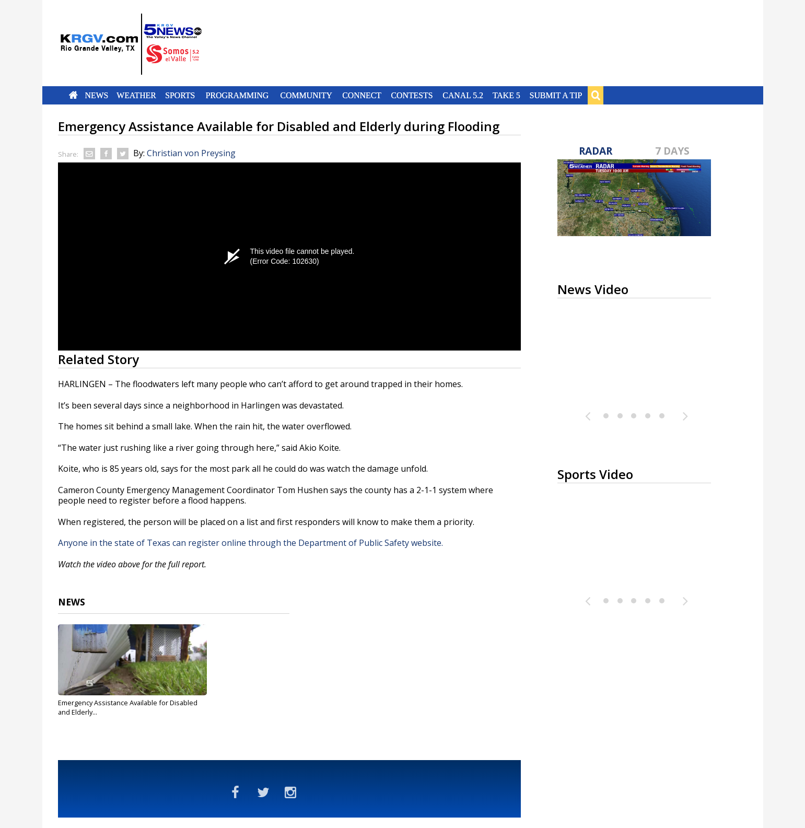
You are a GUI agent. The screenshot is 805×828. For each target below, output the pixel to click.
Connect (361, 95)
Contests (412, 95)
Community (306, 95)
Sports (180, 95)
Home (72, 95)
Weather (137, 95)
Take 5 (506, 95)
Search (595, 95)
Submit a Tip (556, 95)
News (96, 95)
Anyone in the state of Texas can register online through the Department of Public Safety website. (250, 543)
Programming (237, 95)
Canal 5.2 (463, 95)
